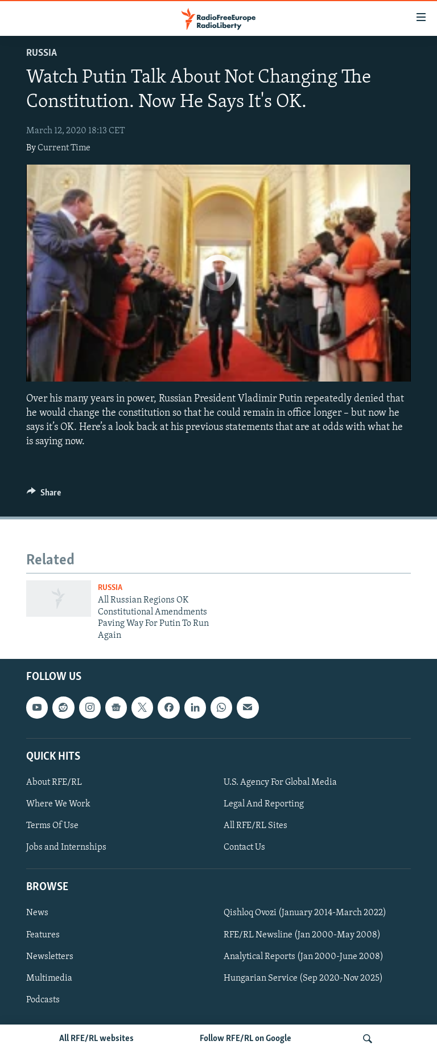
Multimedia (49, 978)
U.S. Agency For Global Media (280, 782)
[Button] (44, 495)
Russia (41, 53)
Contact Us (244, 847)
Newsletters (49, 956)
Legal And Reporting (264, 804)
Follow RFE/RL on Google (245, 1038)
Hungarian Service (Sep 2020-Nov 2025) (303, 978)
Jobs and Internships (66, 847)
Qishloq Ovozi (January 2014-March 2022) (305, 913)
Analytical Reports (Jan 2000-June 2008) (304, 956)
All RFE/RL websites (96, 1038)
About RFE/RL (54, 782)
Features (43, 935)
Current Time (64, 148)
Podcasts (43, 1000)
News (37, 913)
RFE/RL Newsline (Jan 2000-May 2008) (302, 935)
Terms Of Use (52, 825)
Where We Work (58, 804)
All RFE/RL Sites (255, 825)
